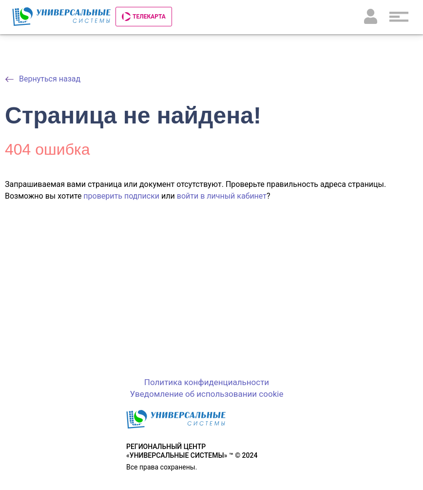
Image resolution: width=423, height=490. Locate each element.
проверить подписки (121, 196)
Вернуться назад (49, 78)
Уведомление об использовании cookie (207, 394)
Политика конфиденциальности (206, 382)
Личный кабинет (371, 16)
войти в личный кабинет (222, 196)
